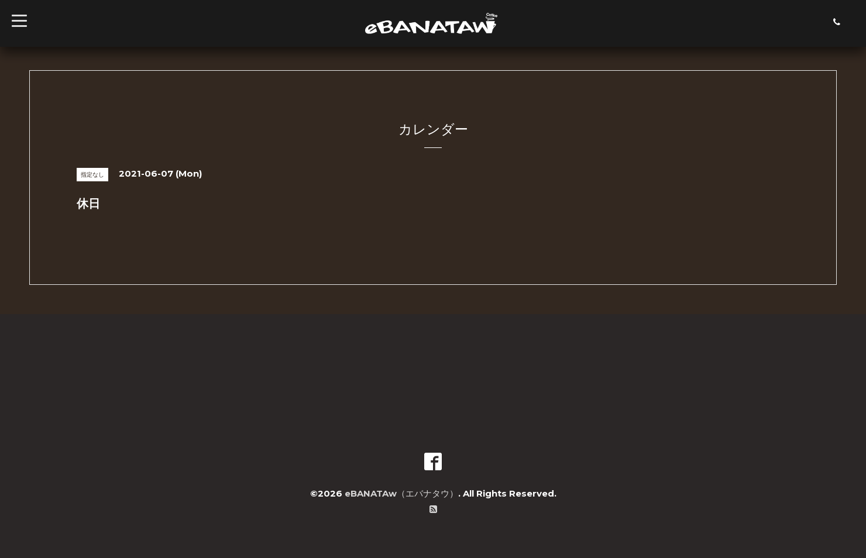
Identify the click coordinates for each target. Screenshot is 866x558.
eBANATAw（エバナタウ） (401, 493)
